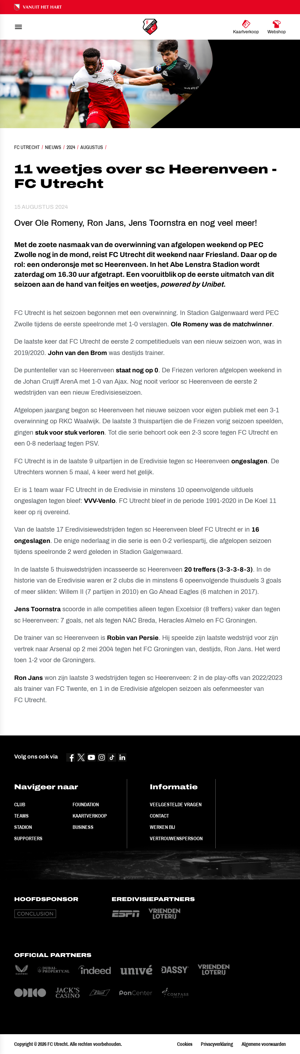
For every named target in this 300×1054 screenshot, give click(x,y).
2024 (71, 147)
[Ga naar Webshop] (276, 27)
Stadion (23, 827)
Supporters (28, 838)
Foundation (86, 804)
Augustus (91, 147)
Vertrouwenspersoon (176, 838)
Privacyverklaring (217, 1044)
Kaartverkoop (90, 816)
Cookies (184, 1044)
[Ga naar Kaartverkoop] (246, 27)
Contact (159, 816)
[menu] (18, 27)
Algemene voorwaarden (264, 1044)
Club (19, 804)
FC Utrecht (27, 147)
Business (83, 827)
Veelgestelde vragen (176, 804)
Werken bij (162, 827)
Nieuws (53, 147)
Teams (21, 816)
